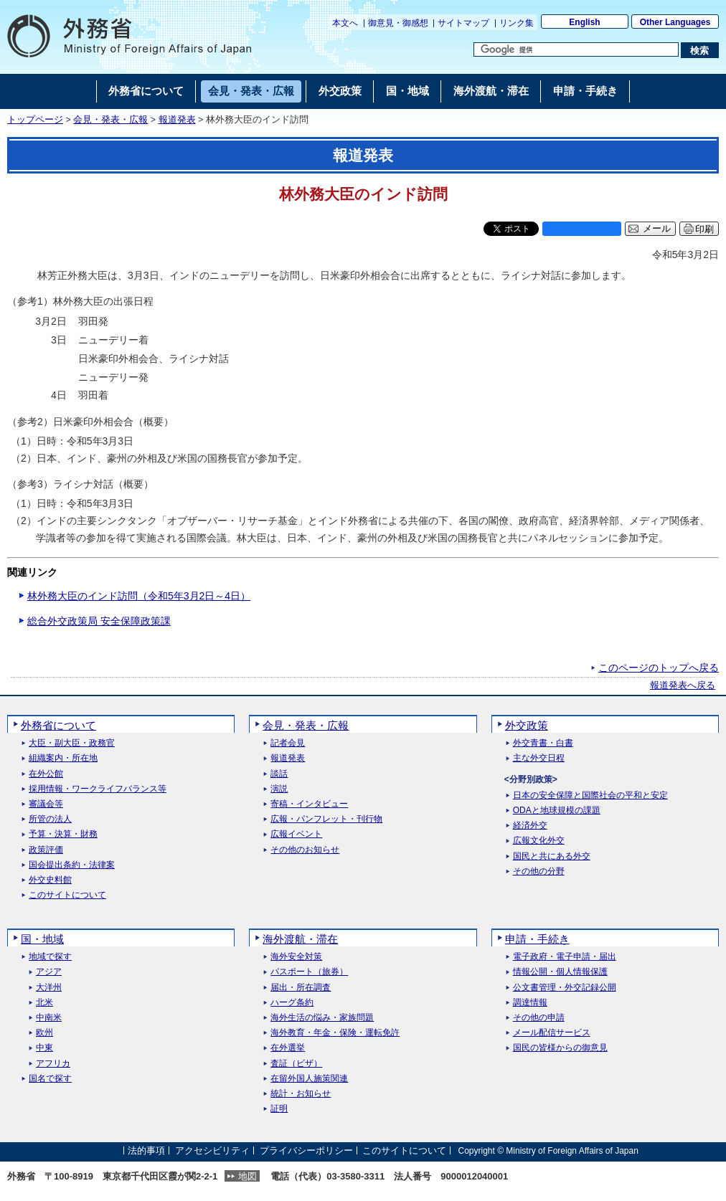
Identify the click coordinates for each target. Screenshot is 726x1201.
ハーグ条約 (292, 1002)
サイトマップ (463, 23)
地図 (247, 1176)
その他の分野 (539, 871)
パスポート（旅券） (309, 972)
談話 (279, 774)
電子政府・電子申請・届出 (564, 957)
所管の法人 (50, 819)
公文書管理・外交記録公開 (564, 987)
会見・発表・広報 (110, 120)
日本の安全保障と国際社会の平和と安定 (590, 795)
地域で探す (50, 957)
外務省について (58, 725)
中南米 (49, 1017)
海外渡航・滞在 (300, 939)
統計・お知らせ (300, 1093)
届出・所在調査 (300, 987)
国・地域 (42, 939)
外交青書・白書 (543, 743)
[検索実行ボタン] (700, 50)
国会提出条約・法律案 (72, 865)
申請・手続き (537, 939)
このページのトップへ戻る (658, 668)
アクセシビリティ (212, 1150)
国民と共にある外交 (551, 856)
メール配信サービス (551, 1033)
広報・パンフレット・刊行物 (326, 819)
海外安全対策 (296, 957)
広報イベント (296, 834)
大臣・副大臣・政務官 (72, 743)
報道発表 (177, 120)
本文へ (345, 23)
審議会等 (46, 804)
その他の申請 (539, 1017)
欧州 (44, 1033)
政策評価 (46, 850)
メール (657, 229)
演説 (279, 789)
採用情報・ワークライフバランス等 (97, 789)
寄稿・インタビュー (309, 804)
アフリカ (53, 1063)
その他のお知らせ (304, 850)
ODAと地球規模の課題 (556, 810)
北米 (44, 1002)
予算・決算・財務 (63, 834)
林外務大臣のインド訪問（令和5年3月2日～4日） (138, 596)
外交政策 (526, 725)
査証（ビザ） (296, 1063)
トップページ (35, 120)
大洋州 (49, 987)
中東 (44, 1048)
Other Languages (675, 22)
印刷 (704, 229)
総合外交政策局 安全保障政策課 (99, 621)
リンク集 (516, 23)
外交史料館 (50, 880)
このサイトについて (67, 895)
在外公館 (46, 774)
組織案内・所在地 (63, 758)
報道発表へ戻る (682, 685)
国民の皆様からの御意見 (560, 1048)
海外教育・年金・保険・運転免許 (335, 1033)
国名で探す (50, 1078)
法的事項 (146, 1150)
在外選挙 (287, 1048)
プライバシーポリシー (306, 1150)
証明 (279, 1109)
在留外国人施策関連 (309, 1078)
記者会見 (287, 743)
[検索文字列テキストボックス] (576, 49)
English (584, 22)
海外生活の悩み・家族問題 (322, 1017)
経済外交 (530, 825)
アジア (49, 972)
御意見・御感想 (398, 23)
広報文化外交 (539, 840)
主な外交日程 (539, 758)
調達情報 (530, 1002)
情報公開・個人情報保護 (560, 972)
